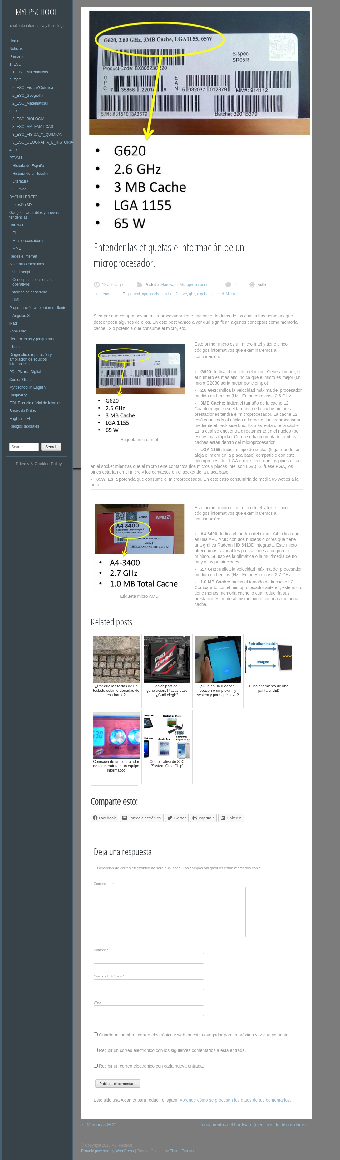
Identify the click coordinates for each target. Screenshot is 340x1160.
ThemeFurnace (182, 1151)
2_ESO (15, 80)
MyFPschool (36, 11)
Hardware (17, 225)
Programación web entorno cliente (37, 308)
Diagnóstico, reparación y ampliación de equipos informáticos (30, 359)
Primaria (16, 56)
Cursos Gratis (20, 379)
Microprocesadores (28, 240)
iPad (13, 323)
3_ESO (15, 111)
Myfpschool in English (27, 387)
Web (97, 1002)
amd (136, 294)
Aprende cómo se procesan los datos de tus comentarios (235, 1100)
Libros (14, 347)
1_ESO (15, 64)
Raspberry (18, 395)
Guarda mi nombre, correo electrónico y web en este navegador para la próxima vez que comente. (194, 1034)
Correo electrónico (109, 976)
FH (14, 233)
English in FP (20, 418)
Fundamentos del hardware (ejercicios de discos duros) (255, 1124)
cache (155, 294)
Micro (230, 294)
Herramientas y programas (31, 339)
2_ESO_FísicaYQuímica (32, 88)
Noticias (16, 49)
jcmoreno (101, 294)
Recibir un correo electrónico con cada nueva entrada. (151, 1066)
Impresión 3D (20, 205)
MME (16, 248)
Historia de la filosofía (30, 173)
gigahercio (205, 294)
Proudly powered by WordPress (107, 1151)
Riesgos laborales (24, 426)
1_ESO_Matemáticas (30, 72)
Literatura (20, 181)
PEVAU (15, 158)
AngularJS (21, 315)
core (183, 294)
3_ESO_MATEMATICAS (32, 127)
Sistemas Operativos (26, 264)
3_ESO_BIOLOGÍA (28, 119)
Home (14, 41)
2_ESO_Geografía (27, 95)
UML (16, 300)
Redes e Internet (23, 256)
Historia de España (28, 166)
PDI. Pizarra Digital (25, 372)
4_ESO (15, 150)
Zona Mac (17, 331)
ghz (192, 294)
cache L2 (170, 294)
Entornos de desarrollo (28, 292)
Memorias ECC (98, 1124)
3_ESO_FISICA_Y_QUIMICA (37, 134)
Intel (220, 294)
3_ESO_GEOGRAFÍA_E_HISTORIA (42, 142)
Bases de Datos (22, 411)
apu (145, 294)
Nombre (101, 950)
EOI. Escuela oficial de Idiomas (35, 403)
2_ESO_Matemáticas (30, 103)
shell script (21, 272)
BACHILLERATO (23, 197)
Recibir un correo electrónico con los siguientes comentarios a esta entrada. (172, 1050)
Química (19, 189)
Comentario (104, 884)
